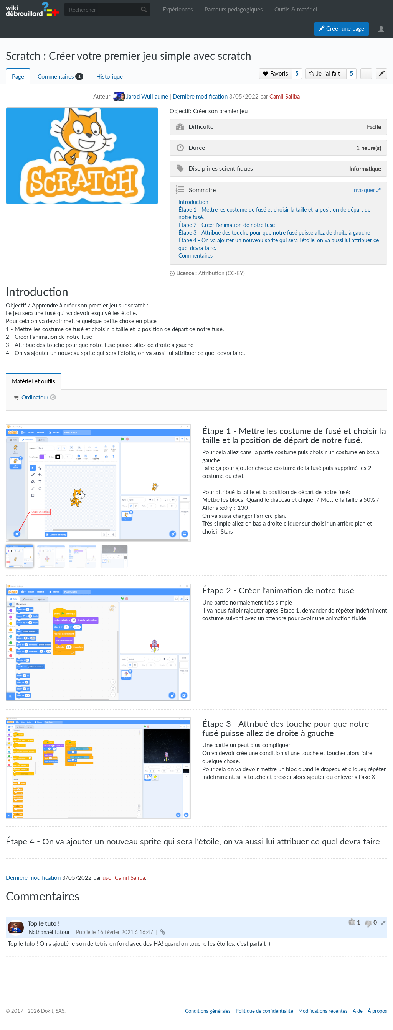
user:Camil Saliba (123, 877)
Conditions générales (208, 1011)
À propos (377, 1011)
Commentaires (56, 76)
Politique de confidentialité (264, 1011)
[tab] (33, 381)
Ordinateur (34, 397)
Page (18, 76)
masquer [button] (364, 189)
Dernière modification (200, 96)
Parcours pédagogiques (234, 9)
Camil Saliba (284, 96)
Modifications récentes (323, 1011)
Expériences (178, 9)
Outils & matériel (295, 9)
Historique (109, 76)
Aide (358, 1011)
